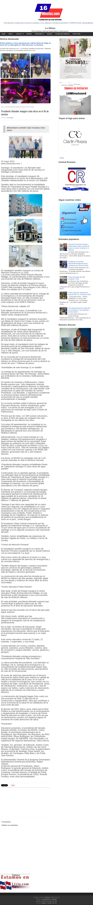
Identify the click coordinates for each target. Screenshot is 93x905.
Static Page (76, 34)
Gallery (49, 34)
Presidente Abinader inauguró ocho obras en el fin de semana (25, 113)
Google (49, 903)
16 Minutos (47, 897)
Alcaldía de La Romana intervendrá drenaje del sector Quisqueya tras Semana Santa (78, 263)
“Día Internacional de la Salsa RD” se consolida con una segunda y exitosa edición (79, 310)
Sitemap (29, 34)
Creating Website (46, 899)
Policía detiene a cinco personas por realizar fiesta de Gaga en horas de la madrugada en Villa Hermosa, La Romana (25, 44)
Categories (38, 34)
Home (3, 34)
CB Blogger (10, 117)
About (10, 34)
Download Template (62, 34)
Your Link (43, 901)
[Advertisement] (17, 802)
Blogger (44, 903)
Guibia (62, 158)
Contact (19, 34)
